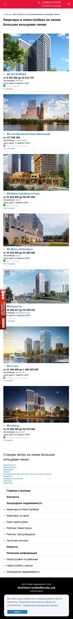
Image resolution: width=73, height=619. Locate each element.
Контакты (13, 496)
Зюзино (6, 472)
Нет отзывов (9, 148)
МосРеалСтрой (23, 313)
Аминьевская (9, 465)
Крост (18, 200)
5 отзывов (8, 89)
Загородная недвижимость (24, 503)
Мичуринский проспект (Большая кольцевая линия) (27, 474)
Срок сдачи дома (16, 521)
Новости (12, 546)
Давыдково (8, 469)
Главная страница (18, 490)
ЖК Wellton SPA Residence (20, 249)
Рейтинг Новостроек (18, 528)
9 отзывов (8, 380)
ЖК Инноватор (14, 306)
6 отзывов (8, 440)
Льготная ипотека (16, 540)
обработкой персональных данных (40, 605)
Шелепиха (8, 483)
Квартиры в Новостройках (21, 509)
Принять (17, 612)
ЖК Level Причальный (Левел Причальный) (28, 134)
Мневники (8, 476)
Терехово (7, 481)
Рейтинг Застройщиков (19, 534)
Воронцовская (10, 467)
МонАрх (19, 80)
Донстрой (20, 372)
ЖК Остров (12, 366)
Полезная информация (22, 553)
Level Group (21, 140)
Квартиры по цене (16, 515)
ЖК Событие (13, 425)
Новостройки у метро (18, 565)
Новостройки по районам (21, 559)
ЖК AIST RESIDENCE (16, 74)
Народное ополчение (13, 478)
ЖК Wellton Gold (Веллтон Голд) (23, 193)
